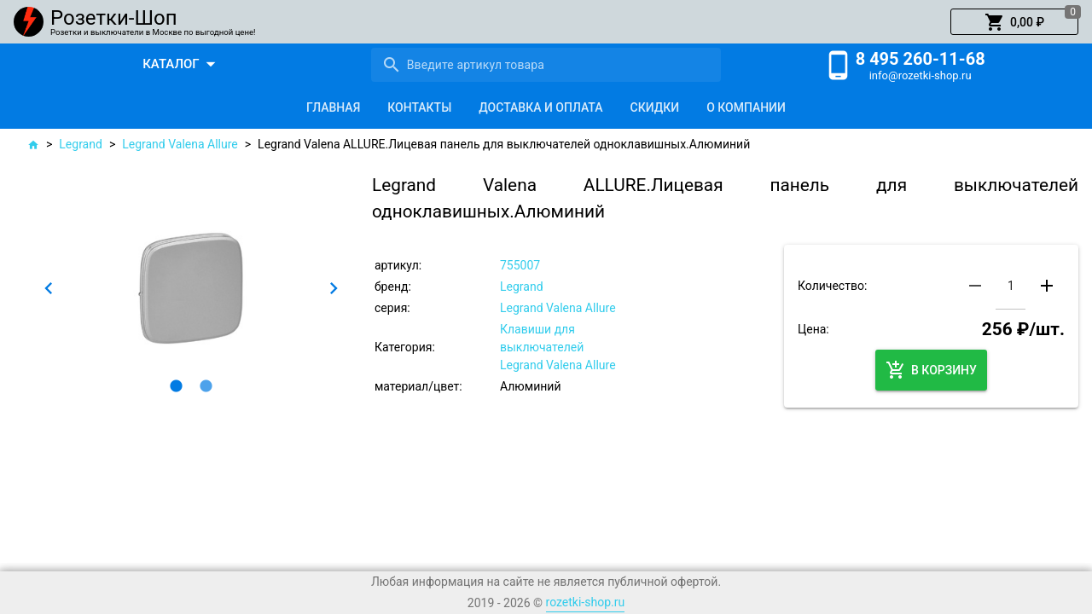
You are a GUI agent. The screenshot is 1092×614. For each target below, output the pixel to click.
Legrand (80, 144)
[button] (1014, 22)
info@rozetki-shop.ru (920, 75)
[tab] (333, 107)
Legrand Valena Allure (180, 144)
